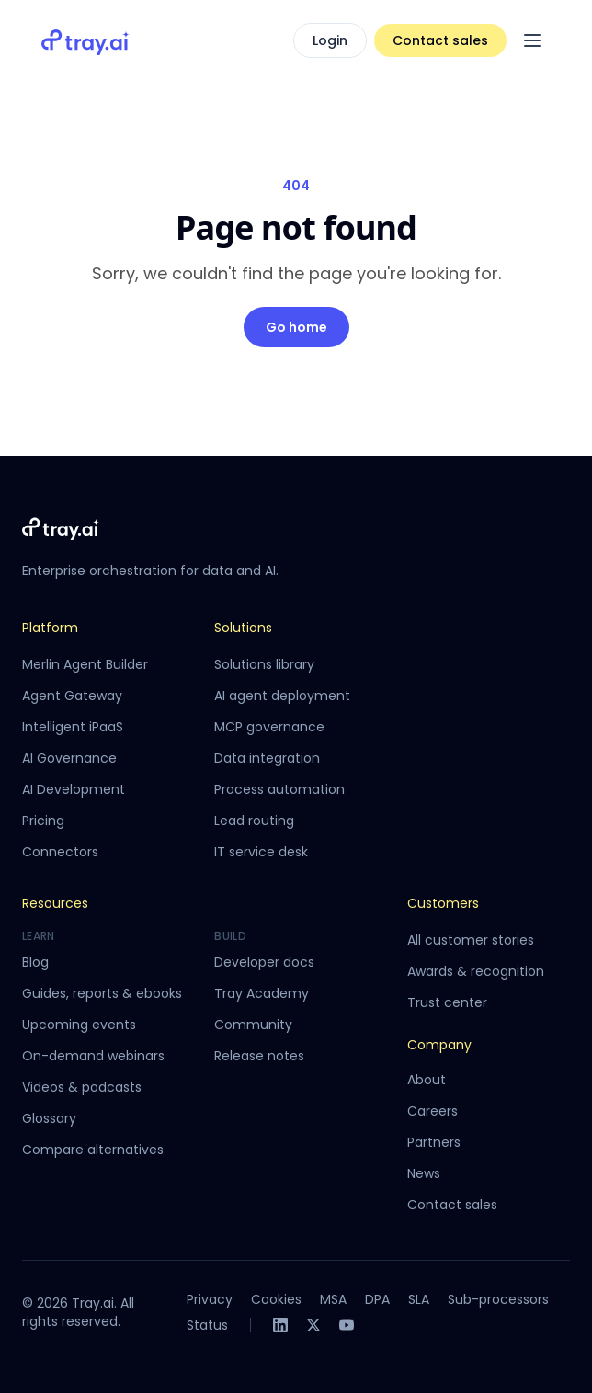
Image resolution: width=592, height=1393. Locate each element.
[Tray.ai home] (85, 40)
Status (207, 1325)
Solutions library (264, 664)
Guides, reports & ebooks (102, 993)
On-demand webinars (93, 1056)
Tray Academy (261, 993)
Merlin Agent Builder (85, 664)
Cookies (276, 1299)
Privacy (210, 1299)
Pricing (43, 820)
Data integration (267, 758)
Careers (432, 1111)
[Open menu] (532, 40)
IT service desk (261, 852)
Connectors (60, 852)
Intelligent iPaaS (72, 727)
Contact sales (440, 40)
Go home (296, 327)
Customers (443, 903)
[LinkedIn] (280, 1325)
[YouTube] (346, 1325)
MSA (333, 1299)
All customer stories (470, 940)
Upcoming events (79, 1024)
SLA (418, 1299)
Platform (50, 627)
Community (253, 1024)
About (426, 1079)
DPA (377, 1299)
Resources (55, 903)
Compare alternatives (93, 1149)
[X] (313, 1325)
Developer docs (264, 962)
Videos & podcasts (82, 1087)
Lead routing (254, 820)
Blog (35, 962)
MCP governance (269, 727)
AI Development (73, 789)
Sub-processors (498, 1299)
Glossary (49, 1118)
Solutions (243, 627)
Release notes (259, 1056)
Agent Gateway (72, 695)
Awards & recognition (475, 971)
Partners (434, 1142)
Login (330, 40)
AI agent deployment (282, 695)
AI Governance (69, 758)
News (423, 1173)
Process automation (279, 789)
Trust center (447, 1002)
